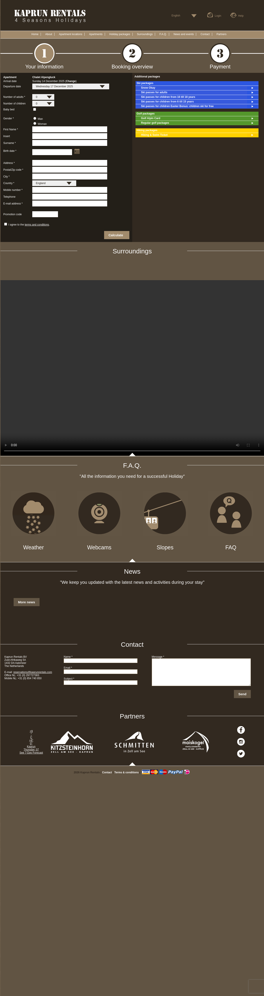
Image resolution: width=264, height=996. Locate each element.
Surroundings (145, 34)
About (48, 34)
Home (34, 34)
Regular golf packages (199, 123)
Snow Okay (199, 88)
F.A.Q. (163, 34)
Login (218, 15)
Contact (205, 34)
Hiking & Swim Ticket (199, 135)
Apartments (95, 34)
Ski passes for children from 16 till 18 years (199, 97)
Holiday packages (119, 34)
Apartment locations (70, 34)
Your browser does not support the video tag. (132, 368)
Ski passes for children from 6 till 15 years (199, 102)
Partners (221, 34)
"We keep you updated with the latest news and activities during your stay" (132, 582)
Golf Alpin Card (199, 118)
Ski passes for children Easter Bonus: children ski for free (199, 106)
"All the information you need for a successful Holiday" (132, 476)
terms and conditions (37, 224)
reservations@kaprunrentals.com (32, 672)
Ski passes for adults (199, 92)
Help (241, 15)
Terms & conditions (126, 772)
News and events (184, 34)
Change (71, 81)
